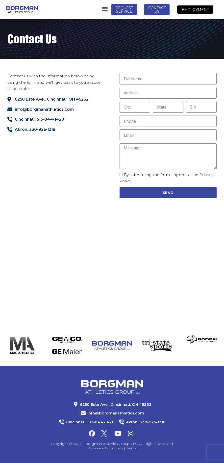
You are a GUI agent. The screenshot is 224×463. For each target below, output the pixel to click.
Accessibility (97, 448)
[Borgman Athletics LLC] (56, 268)
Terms (131, 448)
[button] (82, 9)
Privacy (117, 448)
